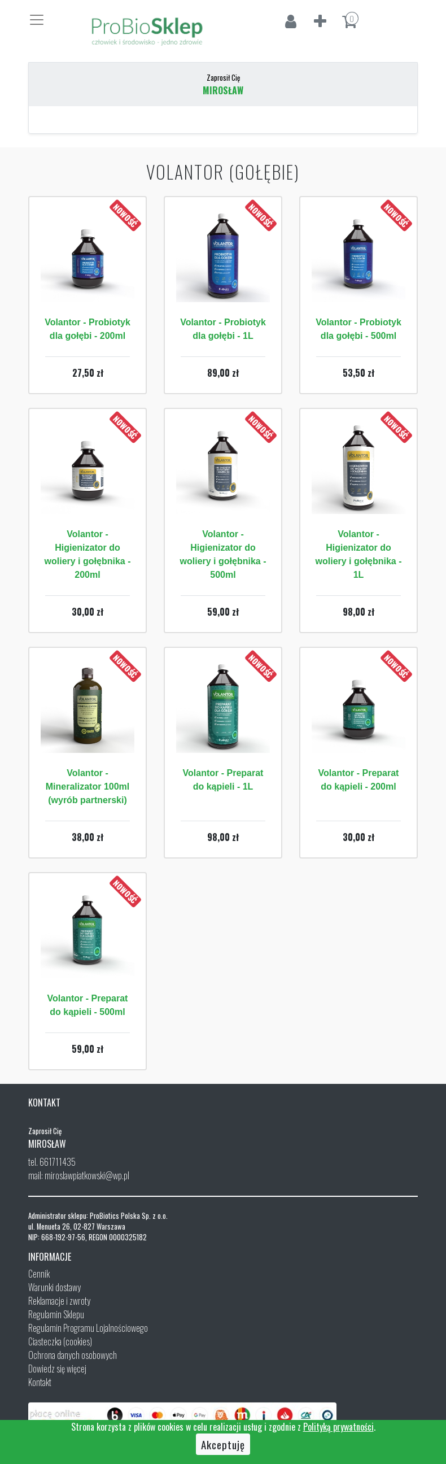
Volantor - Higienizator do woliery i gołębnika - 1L (359, 554)
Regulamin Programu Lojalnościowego (88, 1328)
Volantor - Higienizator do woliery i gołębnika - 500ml (223, 554)
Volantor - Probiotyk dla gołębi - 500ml (358, 329)
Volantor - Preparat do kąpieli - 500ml (87, 1005)
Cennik (39, 1273)
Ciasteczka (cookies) (60, 1341)
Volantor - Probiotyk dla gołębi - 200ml (87, 329)
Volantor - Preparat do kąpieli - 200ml (358, 779)
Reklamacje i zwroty (59, 1301)
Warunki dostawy (54, 1287)
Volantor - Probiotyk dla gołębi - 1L (223, 329)
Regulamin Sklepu (56, 1314)
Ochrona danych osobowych (72, 1355)
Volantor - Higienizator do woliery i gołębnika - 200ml (88, 554)
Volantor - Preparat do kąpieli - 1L (223, 779)
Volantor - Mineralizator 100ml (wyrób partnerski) (88, 786)
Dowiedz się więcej (57, 1368)
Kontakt (39, 1382)
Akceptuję (223, 1444)
